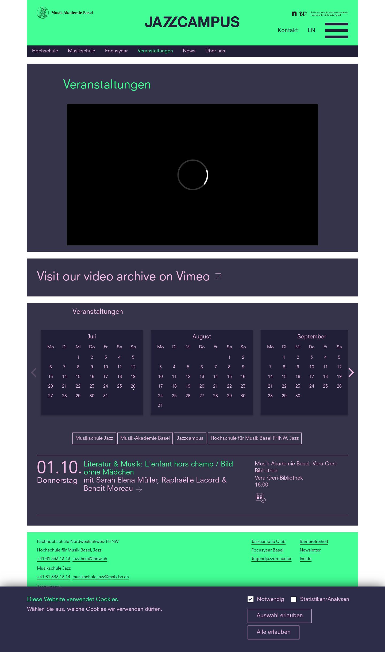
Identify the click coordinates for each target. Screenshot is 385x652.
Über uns (215, 51)
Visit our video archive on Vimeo (129, 277)
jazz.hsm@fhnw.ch (89, 559)
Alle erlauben (274, 632)
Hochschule (45, 51)
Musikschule (81, 51)
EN (311, 30)
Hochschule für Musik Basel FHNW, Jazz (255, 438)
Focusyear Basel (267, 550)
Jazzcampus (190, 438)
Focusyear (116, 51)
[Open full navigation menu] (336, 30)
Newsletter (310, 550)
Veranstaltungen (155, 51)
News (189, 51)
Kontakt (288, 30)
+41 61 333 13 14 (53, 577)
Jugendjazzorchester (271, 559)
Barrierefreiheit (314, 542)
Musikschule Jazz (94, 438)
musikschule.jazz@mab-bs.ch (100, 577)
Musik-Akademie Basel (145, 438)
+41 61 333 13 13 (53, 559)
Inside (305, 559)
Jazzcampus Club (268, 542)
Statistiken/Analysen (324, 599)
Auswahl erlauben (280, 616)
